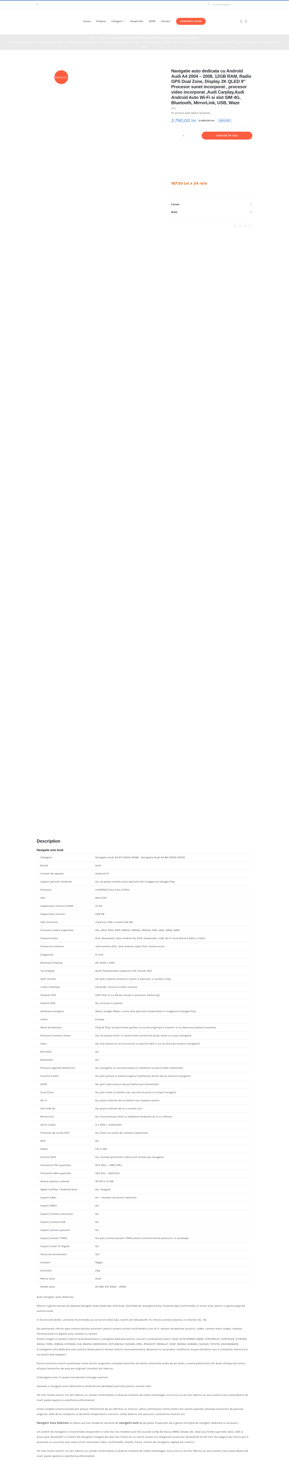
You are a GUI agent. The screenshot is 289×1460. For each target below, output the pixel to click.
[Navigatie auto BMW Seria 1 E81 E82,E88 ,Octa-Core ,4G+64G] (89, 1285)
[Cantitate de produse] (183, 136)
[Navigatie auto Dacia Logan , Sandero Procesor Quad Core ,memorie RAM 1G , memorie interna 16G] (199, 1142)
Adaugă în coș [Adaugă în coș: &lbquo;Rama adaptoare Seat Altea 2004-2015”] (200, 1363)
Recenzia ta (46, 975)
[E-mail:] (250, 226)
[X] (240, 226)
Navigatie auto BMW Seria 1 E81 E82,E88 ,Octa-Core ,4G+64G (89, 1343)
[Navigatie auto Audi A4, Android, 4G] (89, 1406)
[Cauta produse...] (228, 4)
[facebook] (37, 4)
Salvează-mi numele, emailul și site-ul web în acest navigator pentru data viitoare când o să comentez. (111, 1045)
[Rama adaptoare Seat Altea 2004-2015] (199, 1285)
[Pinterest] (245, 226)
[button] (211, 204)
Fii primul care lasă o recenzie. (190, 113)
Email (42, 1029)
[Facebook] (235, 226)
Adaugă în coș (227, 135)
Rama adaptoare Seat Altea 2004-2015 (199, 1343)
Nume (42, 1013)
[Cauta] (209, 4)
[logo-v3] (53, 13)
